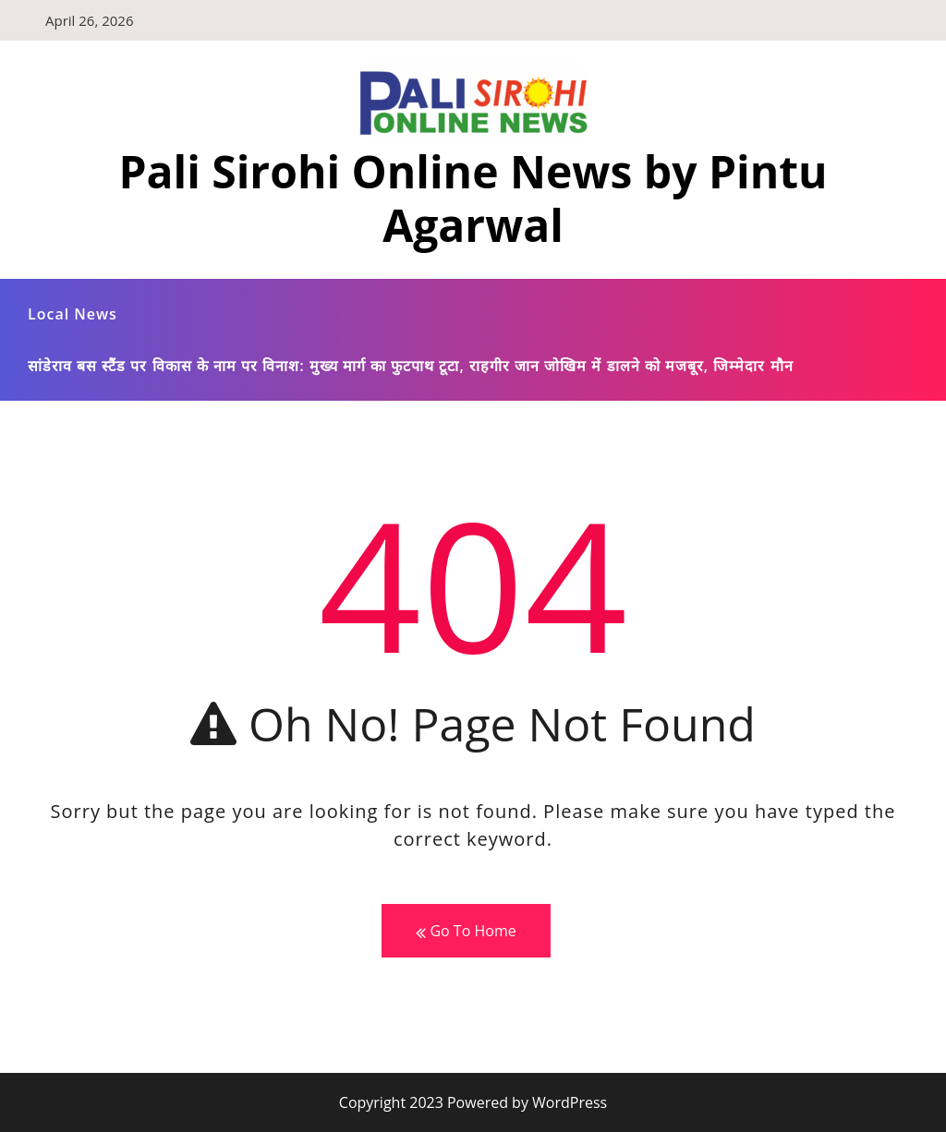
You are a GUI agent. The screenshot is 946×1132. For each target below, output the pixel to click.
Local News (72, 314)
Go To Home (465, 931)
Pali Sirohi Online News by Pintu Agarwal (472, 198)
